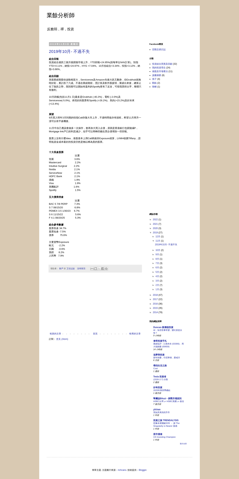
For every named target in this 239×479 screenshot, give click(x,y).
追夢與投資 (158, 354)
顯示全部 (183, 444)
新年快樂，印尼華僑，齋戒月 (166, 357)
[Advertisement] (95, 304)
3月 (158, 280)
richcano (122, 470)
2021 (156, 224)
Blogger (142, 470)
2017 (156, 299)
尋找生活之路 (160, 365)
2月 (158, 285)
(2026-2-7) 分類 (160, 379)
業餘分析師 (61, 15)
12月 (158, 236)
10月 (158, 250)
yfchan (157, 409)
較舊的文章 (135, 333)
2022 (156, 219)
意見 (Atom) (62, 339)
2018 (156, 295)
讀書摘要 (156, 75)
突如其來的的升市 (161, 412)
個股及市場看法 (160, 71)
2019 (156, 232)
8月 (158, 259)
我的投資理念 (159, 67)
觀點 (154, 83)
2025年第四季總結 (161, 390)
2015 (156, 308)
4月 (158, 276)
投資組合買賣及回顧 (162, 64)
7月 (158, 263)
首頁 (95, 333)
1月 (158, 289)
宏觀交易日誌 (159, 49)
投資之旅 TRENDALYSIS (166, 420)
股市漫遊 (157, 434)
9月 (158, 254)
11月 (158, 240)
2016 (156, 303)
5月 (158, 272)
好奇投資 (157, 387)
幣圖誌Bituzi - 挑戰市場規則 (167, 398)
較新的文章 (55, 333)
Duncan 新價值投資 (163, 327)
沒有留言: (81, 268)
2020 (156, 228)
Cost (155, 368)
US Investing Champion (164, 437)
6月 (158, 267)
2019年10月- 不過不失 (69, 51)
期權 (154, 86)
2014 (156, 312)
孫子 (154, 79)
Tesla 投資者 (159, 376)
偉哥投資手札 (160, 341)
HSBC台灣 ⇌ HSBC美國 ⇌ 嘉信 (168, 401)
